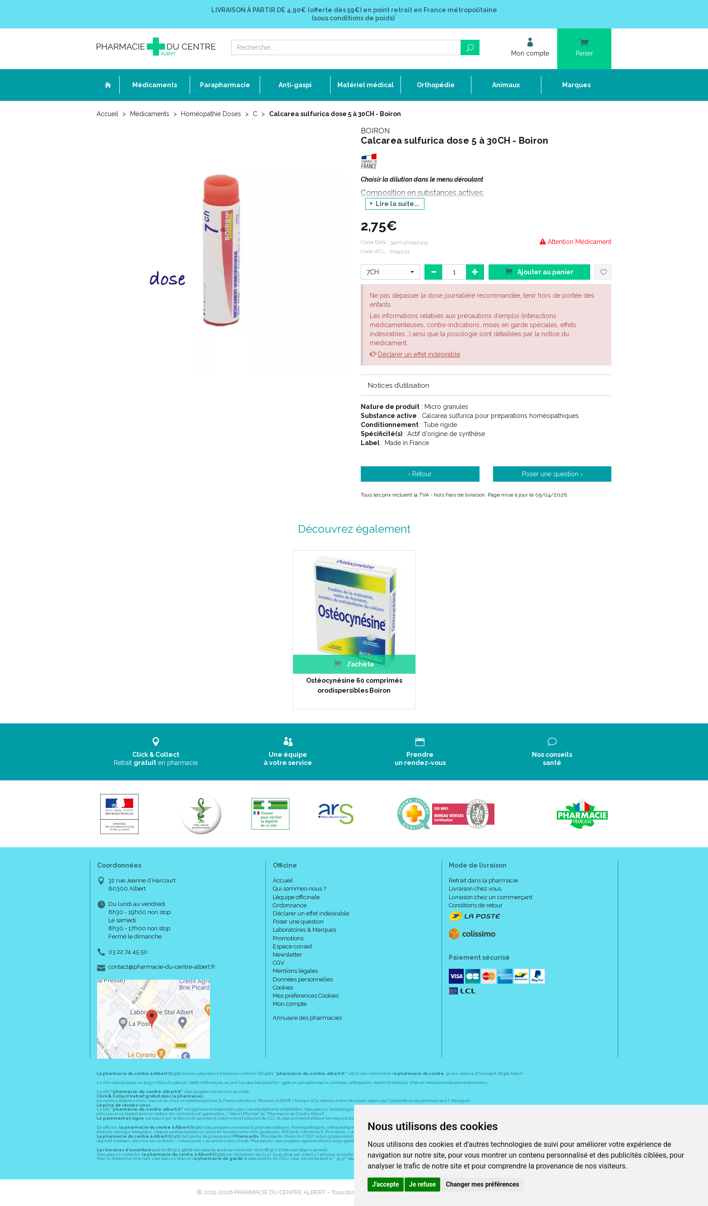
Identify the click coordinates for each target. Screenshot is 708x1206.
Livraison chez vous (475, 888)
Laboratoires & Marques (304, 929)
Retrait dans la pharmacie (483, 880)
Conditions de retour (476, 905)
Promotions (288, 938)
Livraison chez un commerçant (490, 897)
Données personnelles (303, 979)
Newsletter (287, 954)
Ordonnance (290, 905)
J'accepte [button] (385, 1184)
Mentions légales (295, 970)
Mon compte (290, 1003)
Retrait (156, 751)
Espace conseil (292, 946)
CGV (278, 962)
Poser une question (298, 921)
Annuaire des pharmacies (307, 1017)
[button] (390, 272)
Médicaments (149, 113)
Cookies (283, 987)
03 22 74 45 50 (128, 951)
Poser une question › (552, 474)
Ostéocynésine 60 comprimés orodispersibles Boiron (354, 685)
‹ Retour (420, 474)
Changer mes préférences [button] (482, 1184)
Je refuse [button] (422, 1184)
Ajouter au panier (539, 271)
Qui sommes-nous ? (299, 888)
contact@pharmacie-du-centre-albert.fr (161, 967)
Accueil (107, 113)
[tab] (486, 385)
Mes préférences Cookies (306, 995)
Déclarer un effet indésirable (419, 354)
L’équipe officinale (296, 897)
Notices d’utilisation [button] (398, 385)
